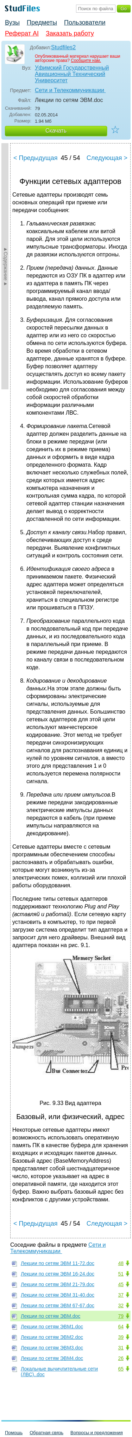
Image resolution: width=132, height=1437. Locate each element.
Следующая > (107, 157)
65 (121, 1369)
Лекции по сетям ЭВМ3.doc (52, 1347)
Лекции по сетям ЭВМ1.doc (52, 1326)
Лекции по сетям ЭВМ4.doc (52, 1358)
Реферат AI (22, 33)
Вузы (12, 22)
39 (121, 1337)
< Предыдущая (35, 157)
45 (121, 1284)
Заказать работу (70, 33)
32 (121, 1305)
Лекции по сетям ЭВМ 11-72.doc (57, 1263)
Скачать (56, 131)
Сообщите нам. (86, 60)
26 (121, 1358)
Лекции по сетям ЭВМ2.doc (52, 1337)
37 (121, 1295)
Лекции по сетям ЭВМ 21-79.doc (57, 1284)
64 (121, 1326)
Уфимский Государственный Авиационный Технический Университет (72, 74)
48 (121, 1263)
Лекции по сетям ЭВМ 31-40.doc (57, 1295)
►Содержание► (5, 266)
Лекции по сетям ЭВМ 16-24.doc (57, 1274)
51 (121, 1274)
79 (121, 1316)
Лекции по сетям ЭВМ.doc (50, 1316)
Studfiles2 (63, 47)
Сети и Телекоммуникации (70, 90)
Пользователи (84, 22)
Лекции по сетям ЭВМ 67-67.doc (57, 1305)
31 (121, 1347)
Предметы (42, 22)
